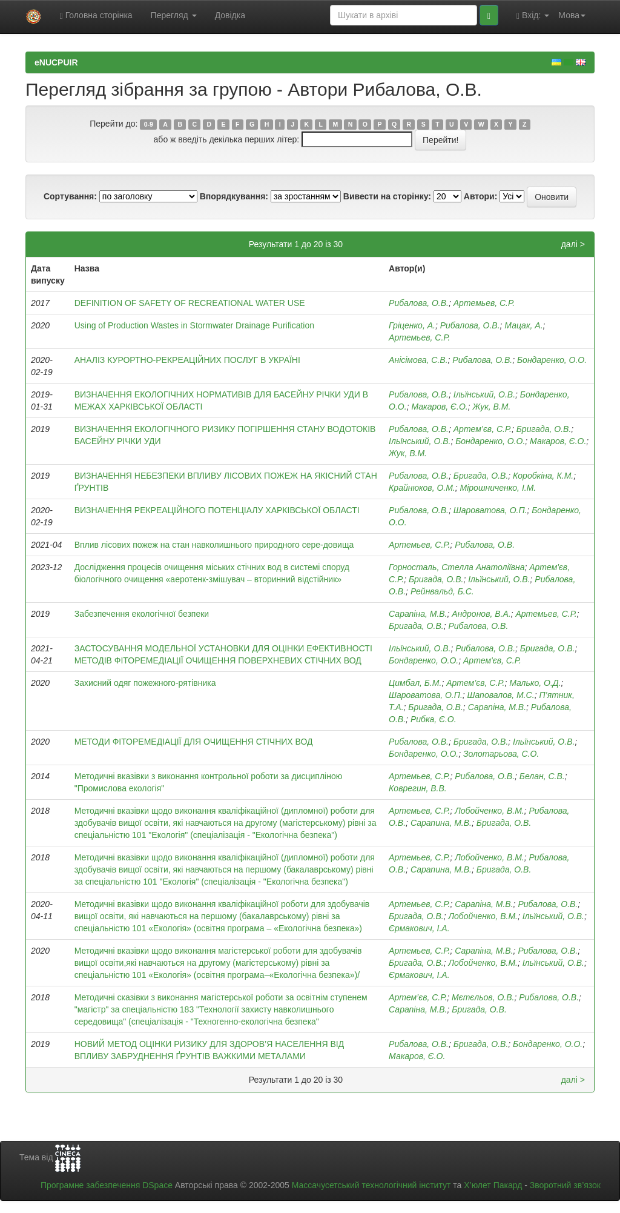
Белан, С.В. (542, 776)
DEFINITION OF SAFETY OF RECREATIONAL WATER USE (189, 303)
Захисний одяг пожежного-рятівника (145, 683)
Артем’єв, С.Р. (475, 683)
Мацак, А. (523, 325)
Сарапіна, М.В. (418, 614)
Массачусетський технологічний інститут (371, 1185)
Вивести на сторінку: (387, 196)
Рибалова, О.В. (419, 303)
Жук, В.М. (491, 406)
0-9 (148, 124)
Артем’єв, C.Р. (482, 429)
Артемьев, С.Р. (484, 303)
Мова (571, 15)
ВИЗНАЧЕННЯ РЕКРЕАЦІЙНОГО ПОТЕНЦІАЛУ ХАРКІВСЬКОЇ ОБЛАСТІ (217, 510)
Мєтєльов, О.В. (483, 997)
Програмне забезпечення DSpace (107, 1185)
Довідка (230, 15)
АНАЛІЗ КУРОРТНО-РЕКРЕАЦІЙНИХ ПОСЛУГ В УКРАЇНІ (187, 360)
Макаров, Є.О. (439, 406)
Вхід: (532, 15)
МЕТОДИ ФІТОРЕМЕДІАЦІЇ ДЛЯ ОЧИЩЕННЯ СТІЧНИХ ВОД (193, 741)
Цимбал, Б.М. (415, 683)
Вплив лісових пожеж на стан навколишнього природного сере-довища (214, 545)
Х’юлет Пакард (493, 1185)
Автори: (481, 196)
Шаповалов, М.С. (501, 695)
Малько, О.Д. (535, 683)
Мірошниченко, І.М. (498, 488)
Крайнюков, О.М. (422, 488)
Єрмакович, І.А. (419, 928)
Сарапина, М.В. (441, 823)
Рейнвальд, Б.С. (442, 591)
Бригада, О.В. (544, 429)
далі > (573, 244)
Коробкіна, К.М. (543, 475)
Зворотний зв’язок (565, 1185)
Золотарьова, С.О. (501, 754)
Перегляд (174, 15)
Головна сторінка (96, 15)
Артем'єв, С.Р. (492, 660)
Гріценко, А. (412, 325)
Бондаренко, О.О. (552, 360)
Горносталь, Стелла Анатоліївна (456, 567)
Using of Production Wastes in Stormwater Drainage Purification (194, 325)
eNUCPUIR (56, 62)
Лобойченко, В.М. (489, 811)
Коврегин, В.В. (418, 788)
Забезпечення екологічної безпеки (141, 614)
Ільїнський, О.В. (484, 394)
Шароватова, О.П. (490, 510)
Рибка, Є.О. (434, 719)
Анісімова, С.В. (418, 360)
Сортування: (70, 196)
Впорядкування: (234, 196)
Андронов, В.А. (481, 614)
